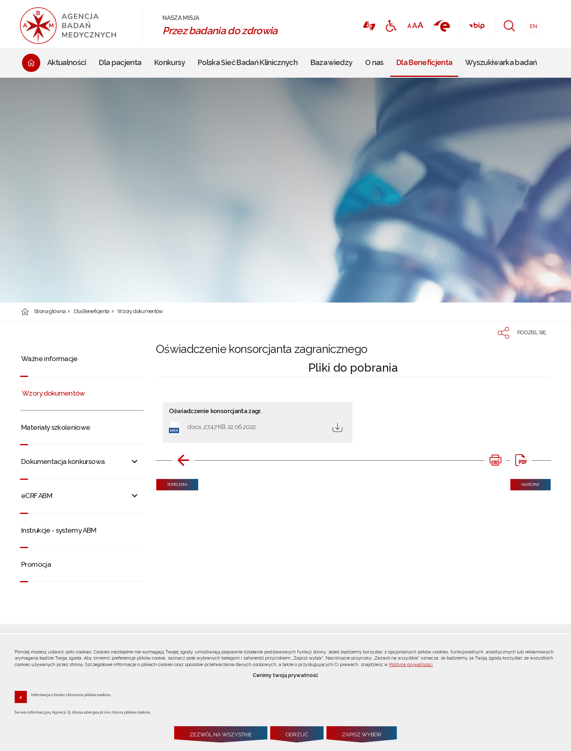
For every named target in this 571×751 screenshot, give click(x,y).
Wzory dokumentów (140, 311)
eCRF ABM (36, 496)
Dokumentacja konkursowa (63, 461)
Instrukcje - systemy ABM (58, 530)
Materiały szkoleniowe (55, 427)
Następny (525, 483)
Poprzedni (171, 483)
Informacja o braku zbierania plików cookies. (71, 694)
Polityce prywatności (411, 664)
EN (531, 23)
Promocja (36, 564)
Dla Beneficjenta (91, 311)
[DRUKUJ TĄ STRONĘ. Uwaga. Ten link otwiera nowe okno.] (495, 460)
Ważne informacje (49, 359)
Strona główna (50, 311)
